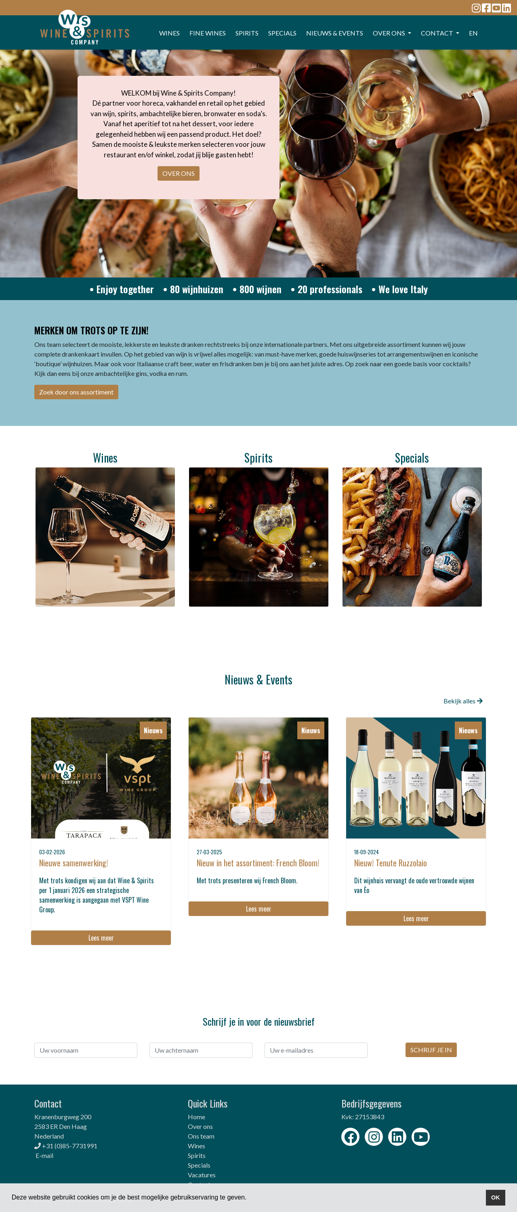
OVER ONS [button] (389, 33)
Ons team (201, 1136)
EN (473, 33)
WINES (169, 33)
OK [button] (495, 1197)
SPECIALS (282, 33)
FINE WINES (207, 33)
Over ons (200, 1126)
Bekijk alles (463, 701)
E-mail (44, 1155)
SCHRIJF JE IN (431, 1049)
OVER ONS (178, 173)
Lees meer (101, 938)
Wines (196, 1145)
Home (196, 1116)
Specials (199, 1165)
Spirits (197, 1155)
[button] (249, 1198)
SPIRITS (246, 33)
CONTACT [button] (437, 33)
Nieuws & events (334, 33)
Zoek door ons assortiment (76, 392)
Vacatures (202, 1175)
